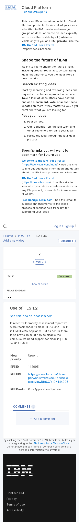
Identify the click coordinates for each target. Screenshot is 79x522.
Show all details (39, 284)
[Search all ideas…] (25, 226)
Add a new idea (13, 240)
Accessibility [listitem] (15, 510)
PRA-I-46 (24, 235)
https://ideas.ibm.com (36, 182)
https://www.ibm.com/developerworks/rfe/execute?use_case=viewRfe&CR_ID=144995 (48, 377)
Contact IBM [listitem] (15, 493)
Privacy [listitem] (12, 498)
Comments (24, 407)
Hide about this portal (34, 11)
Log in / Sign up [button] (64, 226)
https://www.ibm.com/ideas (40, 164)
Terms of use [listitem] (16, 504)
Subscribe (67, 240)
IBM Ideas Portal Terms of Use (51, 443)
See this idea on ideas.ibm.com (31, 316)
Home (8, 235)
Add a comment (42, 418)
